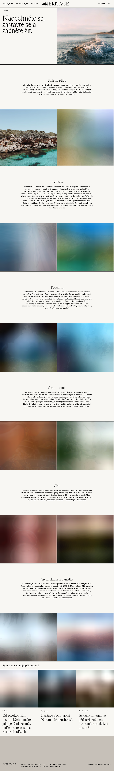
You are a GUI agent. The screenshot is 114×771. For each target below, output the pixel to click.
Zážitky (45, 4)
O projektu (8, 4)
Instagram (99, 764)
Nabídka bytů (22, 4)
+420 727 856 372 (45, 764)
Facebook (90, 764)
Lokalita (34, 4)
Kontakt (101, 4)
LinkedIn (107, 764)
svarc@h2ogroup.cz (59, 764)
